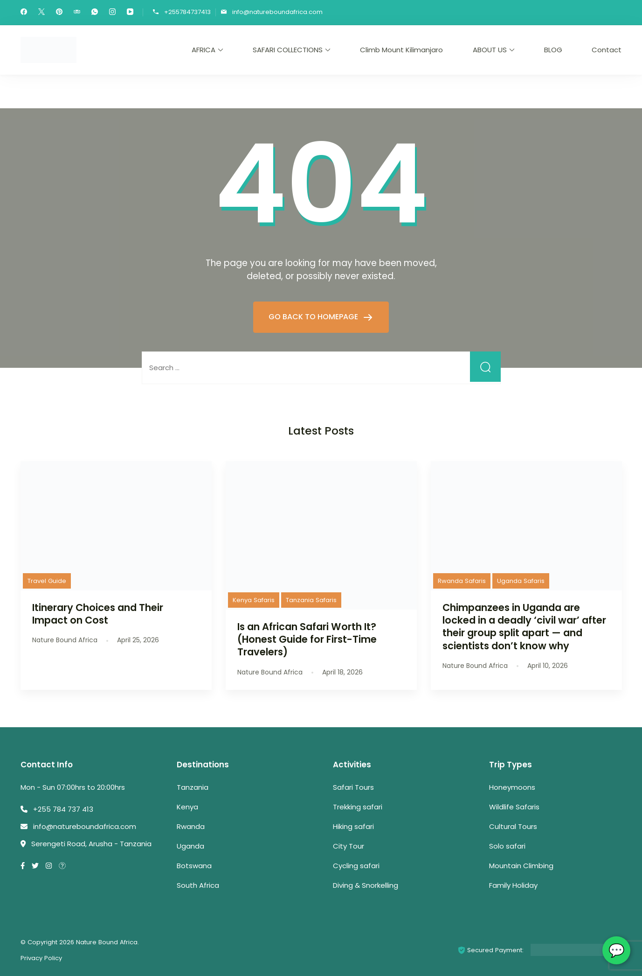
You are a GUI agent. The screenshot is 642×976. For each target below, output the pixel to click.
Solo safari (507, 846)
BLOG (553, 50)
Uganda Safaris (521, 580)
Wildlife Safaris (514, 807)
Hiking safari (353, 826)
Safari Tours (353, 787)
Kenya (187, 807)
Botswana (194, 866)
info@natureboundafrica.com (277, 11)
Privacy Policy (41, 958)
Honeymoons (512, 787)
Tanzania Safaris (311, 600)
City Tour (348, 846)
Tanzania (192, 787)
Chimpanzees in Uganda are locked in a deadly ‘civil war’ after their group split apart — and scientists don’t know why (524, 627)
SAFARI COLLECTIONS (288, 50)
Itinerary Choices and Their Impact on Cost (97, 614)
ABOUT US (490, 50)
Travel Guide (47, 580)
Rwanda (191, 826)
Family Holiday (513, 885)
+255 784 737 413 (63, 809)
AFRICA (203, 50)
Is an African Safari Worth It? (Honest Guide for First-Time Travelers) (307, 639)
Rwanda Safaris (462, 580)
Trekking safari (357, 807)
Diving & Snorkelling (365, 885)
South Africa (198, 885)
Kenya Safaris (254, 600)
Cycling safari (356, 866)
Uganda (190, 846)
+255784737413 (187, 11)
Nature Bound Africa (107, 942)
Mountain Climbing (521, 866)
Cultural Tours (513, 826)
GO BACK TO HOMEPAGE (314, 316)
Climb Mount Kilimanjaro (401, 50)
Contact (606, 50)
